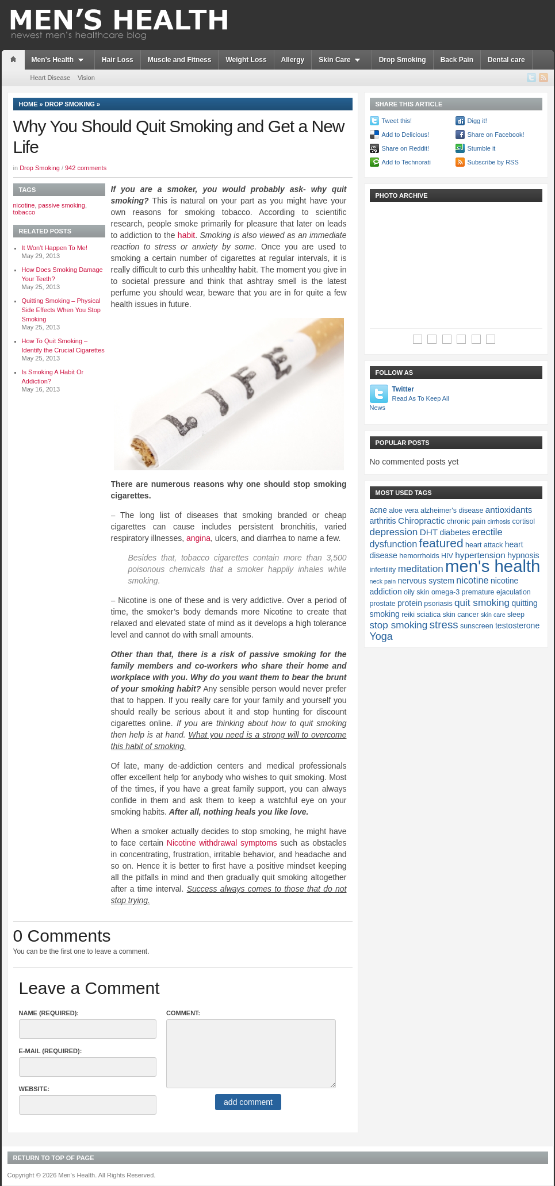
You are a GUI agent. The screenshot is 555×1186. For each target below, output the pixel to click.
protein (409, 603)
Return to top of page (53, 1157)
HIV (447, 556)
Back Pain (457, 60)
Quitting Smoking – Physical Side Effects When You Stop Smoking (61, 310)
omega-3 (445, 592)
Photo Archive (402, 195)
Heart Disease (50, 77)
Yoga (381, 636)
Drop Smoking (402, 60)
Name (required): (49, 1013)
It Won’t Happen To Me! (55, 247)
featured (441, 543)
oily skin (416, 592)
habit (186, 235)
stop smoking (399, 625)
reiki (408, 615)
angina (198, 538)
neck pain (383, 581)
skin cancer (460, 615)
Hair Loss (117, 60)
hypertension (480, 555)
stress (444, 625)
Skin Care (341, 60)
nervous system (425, 580)
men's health (492, 565)
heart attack (484, 545)
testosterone (517, 625)
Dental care (506, 60)
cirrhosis (499, 521)
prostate (383, 604)
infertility (383, 570)
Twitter (410, 398)
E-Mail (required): (50, 1050)
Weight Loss (245, 60)
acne (378, 510)
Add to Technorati (406, 162)
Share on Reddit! (406, 148)
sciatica (428, 615)
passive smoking (62, 205)
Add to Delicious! (406, 134)
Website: (34, 1088)
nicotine (24, 205)
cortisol (523, 521)
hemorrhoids (419, 556)
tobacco (24, 212)
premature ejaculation (496, 592)
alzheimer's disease (451, 510)
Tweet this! (397, 120)
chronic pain (466, 521)
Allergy (293, 60)
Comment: (183, 1013)
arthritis (383, 520)
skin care (493, 614)
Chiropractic (421, 520)
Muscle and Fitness (180, 60)
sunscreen (476, 626)
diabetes (454, 532)
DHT (429, 532)
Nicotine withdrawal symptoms (222, 842)
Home (28, 104)
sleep (516, 615)
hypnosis (523, 555)
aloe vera (403, 510)
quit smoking (482, 602)
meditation (420, 568)
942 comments (85, 167)
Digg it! (477, 120)
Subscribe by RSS (493, 162)
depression (394, 532)
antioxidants (509, 510)
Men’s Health (60, 60)
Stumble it (482, 148)
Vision (86, 77)
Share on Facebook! (496, 134)
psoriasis (438, 604)
